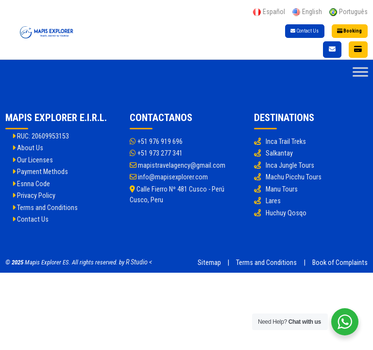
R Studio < (139, 262)
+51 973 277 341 (156, 153)
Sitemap (209, 263)
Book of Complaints (340, 263)
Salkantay (279, 153)
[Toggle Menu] (360, 72)
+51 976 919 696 (156, 142)
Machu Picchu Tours (294, 177)
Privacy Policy (33, 196)
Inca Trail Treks (286, 142)
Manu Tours (282, 189)
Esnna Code (31, 184)
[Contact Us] (332, 49)
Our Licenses (32, 160)
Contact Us (304, 31)
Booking (349, 31)
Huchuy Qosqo (286, 213)
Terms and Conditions (45, 208)
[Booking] (358, 49)
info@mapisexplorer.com (169, 177)
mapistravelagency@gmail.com (177, 165)
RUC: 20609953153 (40, 136)
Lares (273, 201)
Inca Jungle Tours (290, 165)
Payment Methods (40, 172)
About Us (27, 148)
